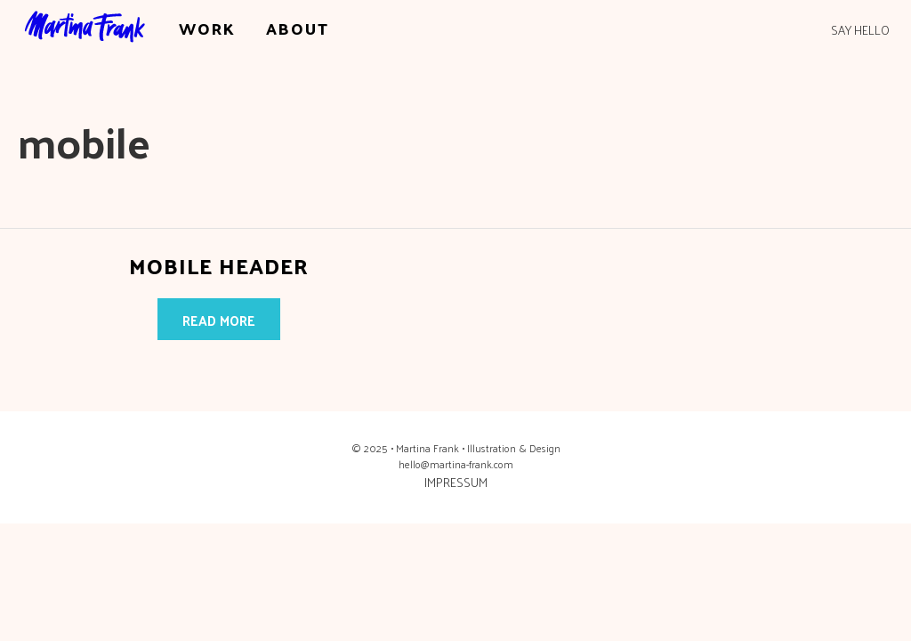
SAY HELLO (860, 30)
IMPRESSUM (456, 482)
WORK (207, 28)
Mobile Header (219, 265)
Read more (218, 320)
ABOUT (297, 28)
